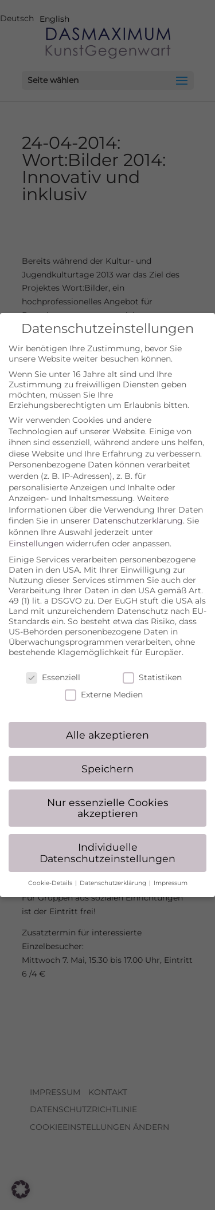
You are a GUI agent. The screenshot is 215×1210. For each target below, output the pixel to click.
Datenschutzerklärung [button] (114, 873)
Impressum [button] (170, 873)
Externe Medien (104, 685)
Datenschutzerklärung (138, 511)
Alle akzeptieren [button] (107, 725)
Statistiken (152, 667)
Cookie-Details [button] (51, 873)
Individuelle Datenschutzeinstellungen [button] (107, 843)
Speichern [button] (107, 759)
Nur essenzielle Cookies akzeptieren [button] (108, 798)
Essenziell (53, 667)
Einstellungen (36, 534)
